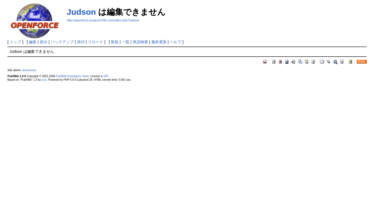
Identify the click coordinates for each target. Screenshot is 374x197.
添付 (81, 42)
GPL (106, 76)
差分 (43, 42)
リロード (95, 42)
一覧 (125, 42)
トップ (15, 42)
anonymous (29, 70)
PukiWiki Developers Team (72, 76)
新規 (114, 42)
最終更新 (159, 42)
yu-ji (44, 79)
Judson (81, 11)
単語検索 (140, 42)
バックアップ (62, 42)
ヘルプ (175, 42)
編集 (32, 42)
